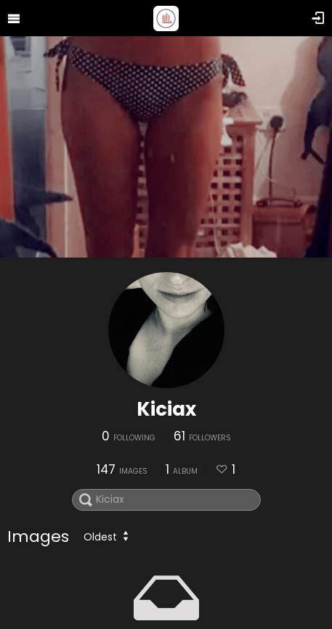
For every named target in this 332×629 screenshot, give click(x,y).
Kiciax (166, 409)
